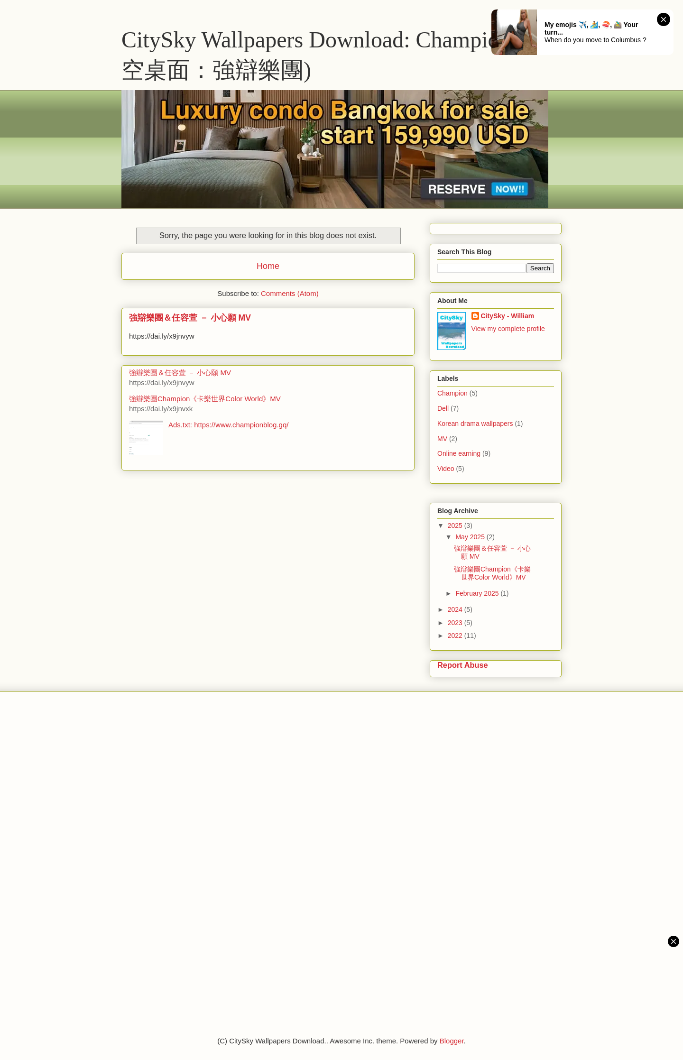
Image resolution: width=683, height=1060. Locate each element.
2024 (456, 609)
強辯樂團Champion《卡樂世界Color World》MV (205, 399)
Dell (443, 408)
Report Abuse (462, 665)
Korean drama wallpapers (475, 423)
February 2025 (477, 593)
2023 (456, 623)
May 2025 (470, 537)
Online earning (458, 453)
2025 (456, 525)
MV (442, 438)
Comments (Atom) (290, 293)
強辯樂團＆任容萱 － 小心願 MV (190, 318)
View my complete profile (508, 328)
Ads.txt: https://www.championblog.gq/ (228, 425)
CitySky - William (508, 316)
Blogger (452, 1041)
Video (445, 468)
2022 (456, 635)
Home (268, 266)
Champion (452, 393)
